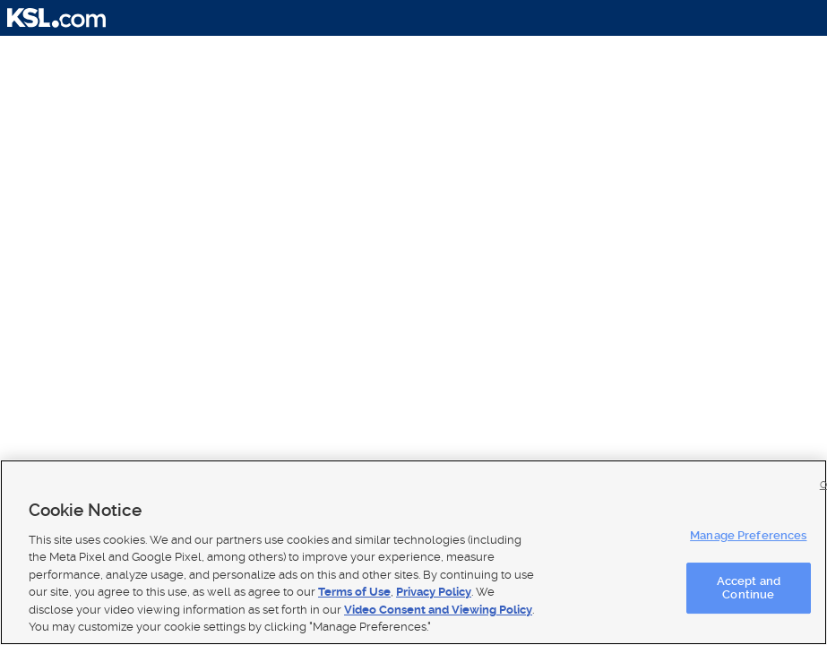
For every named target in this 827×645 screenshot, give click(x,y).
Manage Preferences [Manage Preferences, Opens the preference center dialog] (748, 535)
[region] (413, 552)
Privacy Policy (433, 591)
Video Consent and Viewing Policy (438, 609)
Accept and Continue (748, 588)
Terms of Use (354, 591)
